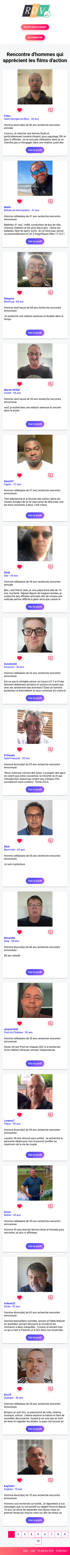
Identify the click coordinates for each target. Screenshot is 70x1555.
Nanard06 (9, 938)
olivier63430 (11, 1029)
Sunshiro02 (10, 663)
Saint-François (12, 758)
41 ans (35, 210)
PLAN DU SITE (46, 1550)
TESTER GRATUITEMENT (35, 27)
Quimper (9, 1397)
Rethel (7, 1215)
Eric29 (7, 1394)
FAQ (25, 1550)
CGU (32, 1550)
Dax (6, 575)
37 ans (17, 484)
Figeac (7, 484)
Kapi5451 (9, 1486)
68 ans (20, 301)
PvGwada (9, 755)
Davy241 (9, 481)
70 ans (18, 1489)
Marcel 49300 (12, 389)
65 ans (21, 849)
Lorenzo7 (9, 1120)
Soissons (9, 667)
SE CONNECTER (35, 37)
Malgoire (9, 298)
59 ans (17, 392)
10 (38, 1541)
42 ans (20, 667)
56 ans (14, 575)
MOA (7, 846)
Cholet (7, 392)
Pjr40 (7, 572)
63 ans (16, 1306)
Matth (7, 207)
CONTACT (62, 1550)
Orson (7, 1212)
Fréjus (7, 1123)
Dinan (7, 1306)
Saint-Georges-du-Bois (16, 118)
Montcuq (9, 301)
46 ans (35, 118)
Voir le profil (35, 150)
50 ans (28, 1032)
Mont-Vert (9, 849)
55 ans (26, 758)
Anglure (8, 1489)
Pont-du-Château (13, 1032)
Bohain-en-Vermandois (17, 210)
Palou (7, 115)
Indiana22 (9, 1303)
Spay (7, 941)
